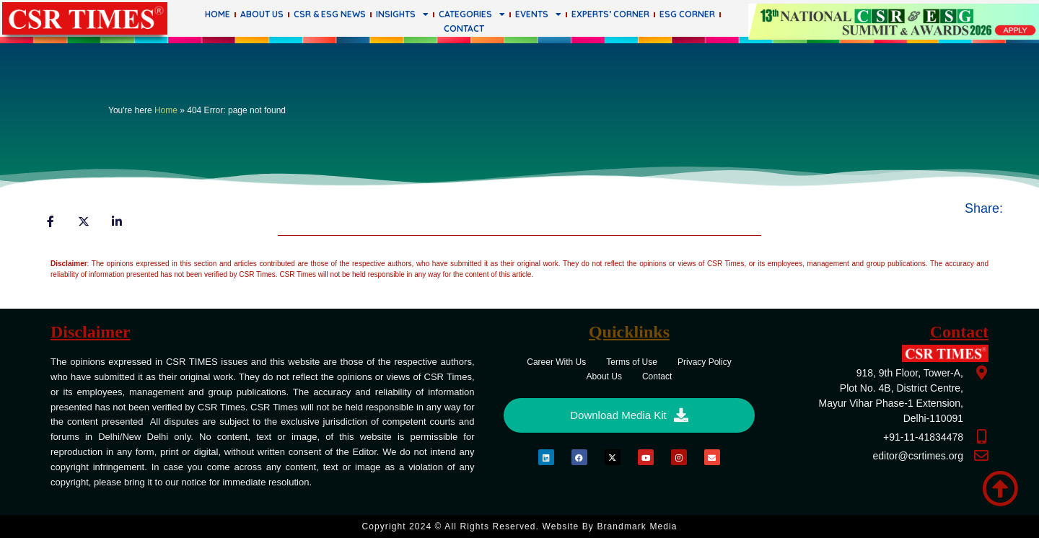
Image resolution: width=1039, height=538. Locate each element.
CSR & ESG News (330, 14)
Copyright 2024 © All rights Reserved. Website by (519, 526)
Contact (464, 28)
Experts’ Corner (610, 14)
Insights (402, 14)
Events (538, 14)
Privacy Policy (705, 362)
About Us (262, 14)
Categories (472, 14)
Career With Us (556, 362)
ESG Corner (687, 14)
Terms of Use (631, 362)
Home (217, 14)
